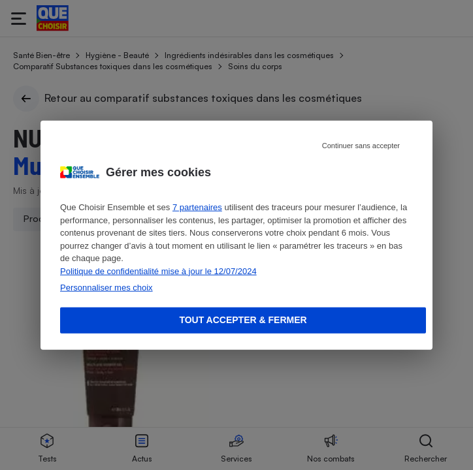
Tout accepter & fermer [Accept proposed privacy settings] (242, 320)
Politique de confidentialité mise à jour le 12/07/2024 (158, 270)
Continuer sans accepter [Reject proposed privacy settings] (361, 145)
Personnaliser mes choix (106, 287)
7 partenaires (197, 207)
